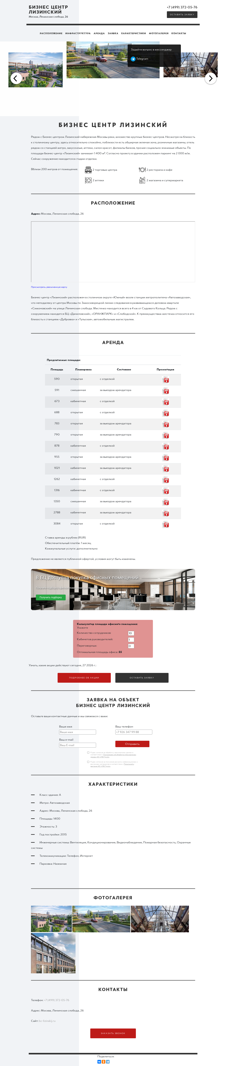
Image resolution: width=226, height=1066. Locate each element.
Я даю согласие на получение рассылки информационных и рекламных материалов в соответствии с (114, 764)
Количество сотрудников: (94, 632)
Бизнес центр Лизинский (48, 10)
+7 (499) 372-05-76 (182, 7)
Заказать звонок (113, 1033)
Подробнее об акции (84, 678)
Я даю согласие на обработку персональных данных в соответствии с (113, 755)
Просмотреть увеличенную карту (49, 287)
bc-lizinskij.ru (47, 1020)
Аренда (99, 33)
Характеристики (133, 33)
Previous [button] (15, 79)
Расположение (51, 33)
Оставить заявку (182, 15)
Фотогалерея (159, 33)
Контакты (178, 33)
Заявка (113, 33)
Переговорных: (87, 645)
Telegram (139, 58)
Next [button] (210, 79)
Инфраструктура (78, 33)
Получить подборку (51, 597)
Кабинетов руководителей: (95, 639)
